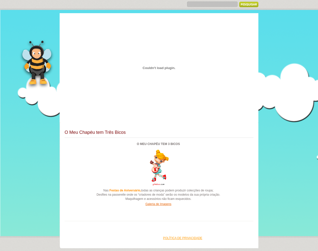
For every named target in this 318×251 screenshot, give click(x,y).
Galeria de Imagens (158, 204)
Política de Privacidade (182, 238)
